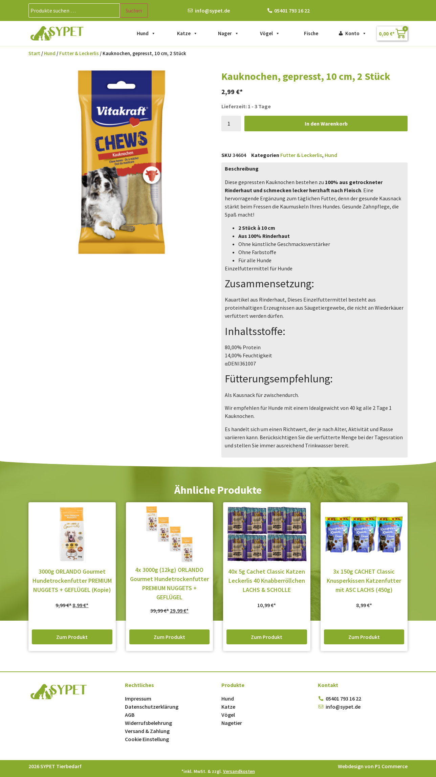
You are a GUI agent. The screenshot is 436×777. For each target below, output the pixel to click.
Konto (356, 33)
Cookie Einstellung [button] (147, 739)
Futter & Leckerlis (79, 53)
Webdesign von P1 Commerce (373, 766)
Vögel (270, 33)
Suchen (134, 10)
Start (34, 53)
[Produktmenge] (231, 123)
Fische (311, 33)
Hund (146, 33)
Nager (228, 33)
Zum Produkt (72, 637)
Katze (187, 33)
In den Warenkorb (326, 123)
